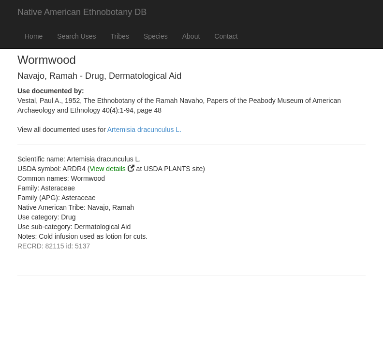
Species (156, 36)
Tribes (120, 36)
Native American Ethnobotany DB (82, 12)
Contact (225, 36)
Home (34, 36)
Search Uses (76, 36)
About (191, 36)
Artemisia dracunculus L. (144, 129)
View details (107, 169)
